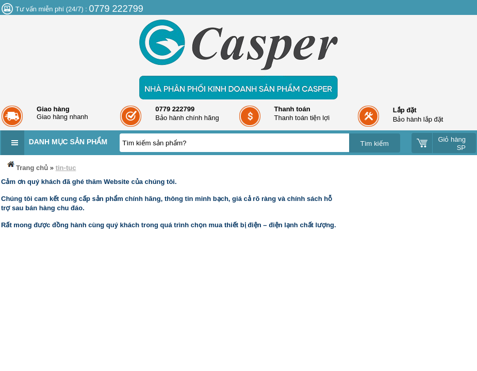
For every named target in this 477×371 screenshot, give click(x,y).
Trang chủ (27, 166)
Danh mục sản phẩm (68, 142)
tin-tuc (66, 168)
